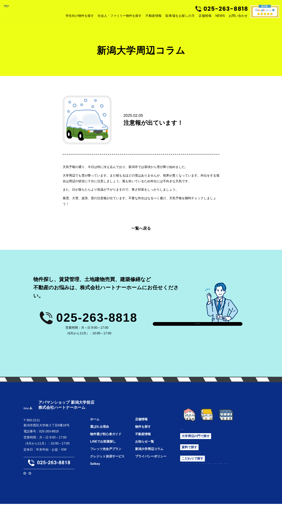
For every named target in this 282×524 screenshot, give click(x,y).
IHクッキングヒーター (214, 470)
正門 (185, 442)
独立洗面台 (190, 482)
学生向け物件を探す (194, 428)
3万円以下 (189, 456)
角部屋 (206, 482)
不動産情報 (154, 15)
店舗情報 (205, 15)
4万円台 (221, 456)
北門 (216, 442)
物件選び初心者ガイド (105, 440)
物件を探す (143, 433)
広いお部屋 (190, 476)
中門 (196, 442)
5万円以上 (238, 456)
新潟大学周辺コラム (149, 455)
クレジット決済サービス (107, 463)
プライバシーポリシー (150, 463)
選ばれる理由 (99, 433)
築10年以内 (210, 476)
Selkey (95, 470)
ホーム (94, 426)
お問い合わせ (197, 324)
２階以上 (240, 470)
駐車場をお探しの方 (180, 15)
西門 (206, 442)
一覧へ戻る (141, 228)
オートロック (231, 476)
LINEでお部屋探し (103, 448)
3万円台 (206, 456)
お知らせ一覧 (144, 448)
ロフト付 (188, 470)
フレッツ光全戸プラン (105, 455)
